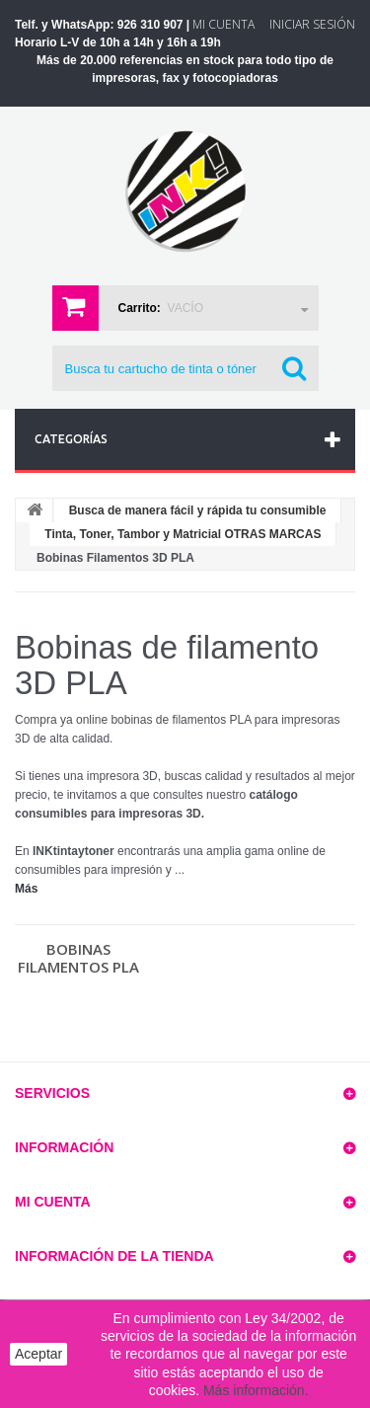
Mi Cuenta (223, 24)
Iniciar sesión (312, 24)
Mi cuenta (53, 1202)
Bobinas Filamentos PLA (78, 958)
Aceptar (38, 1354)
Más (26, 889)
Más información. (256, 1390)
